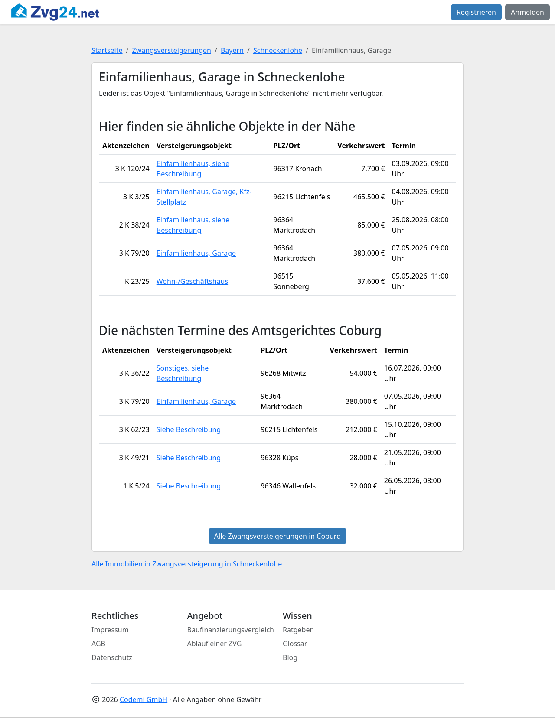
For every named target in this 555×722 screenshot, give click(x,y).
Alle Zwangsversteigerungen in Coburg (277, 536)
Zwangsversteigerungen (171, 50)
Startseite (107, 50)
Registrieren (476, 12)
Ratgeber (298, 629)
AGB (98, 643)
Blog (290, 657)
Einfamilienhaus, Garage (196, 253)
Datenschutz (111, 657)
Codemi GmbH (143, 699)
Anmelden (527, 12)
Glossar (295, 643)
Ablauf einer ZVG (214, 643)
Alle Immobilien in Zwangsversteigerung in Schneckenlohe (186, 564)
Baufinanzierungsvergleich (230, 629)
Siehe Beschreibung (189, 429)
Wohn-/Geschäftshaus (192, 281)
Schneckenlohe (277, 50)
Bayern (232, 50)
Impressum (110, 629)
